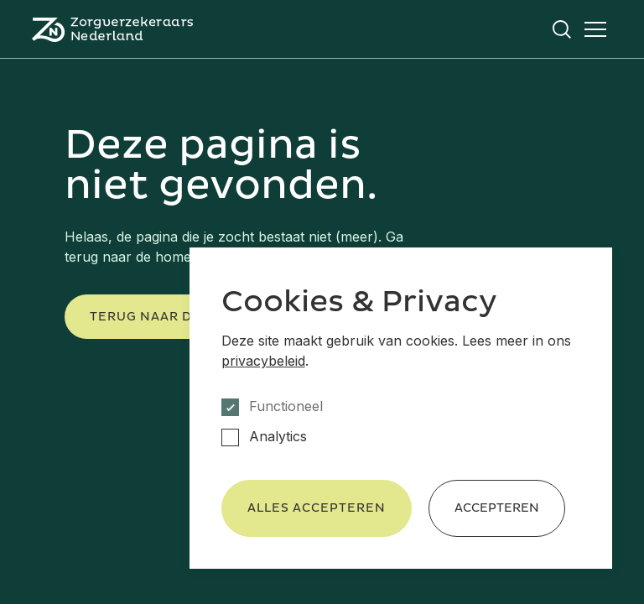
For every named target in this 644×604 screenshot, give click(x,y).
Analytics (278, 437)
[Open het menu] (595, 29)
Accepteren (496, 508)
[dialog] (401, 408)
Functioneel (286, 406)
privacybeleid (263, 360)
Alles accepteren (316, 508)
